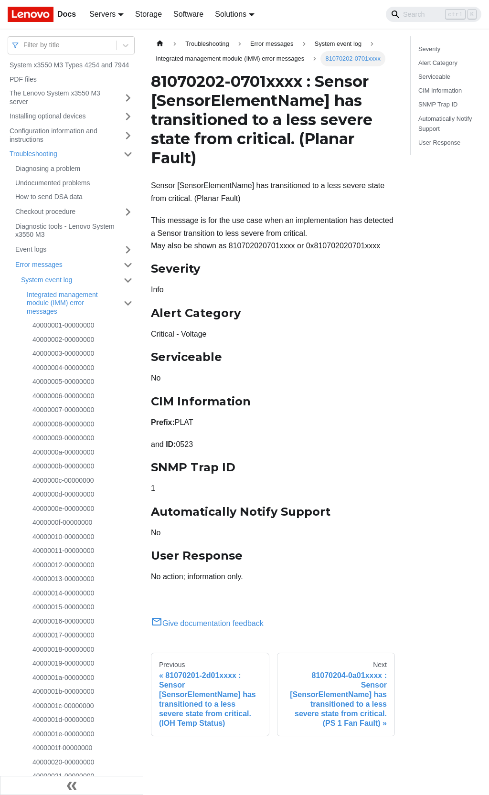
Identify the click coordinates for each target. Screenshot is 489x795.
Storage (148, 14)
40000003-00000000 (63, 353)
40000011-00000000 (63, 550)
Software (188, 14)
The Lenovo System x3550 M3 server (55, 97)
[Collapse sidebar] (71, 785)
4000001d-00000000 (63, 719)
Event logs (30, 249)
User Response (439, 142)
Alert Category (437, 62)
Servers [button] (102, 14)
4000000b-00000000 (63, 466)
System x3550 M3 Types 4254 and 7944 (69, 65)
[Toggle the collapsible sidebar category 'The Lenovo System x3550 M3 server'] (127, 97)
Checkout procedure (45, 211)
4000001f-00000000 (62, 748)
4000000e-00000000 (63, 508)
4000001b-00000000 (63, 691)
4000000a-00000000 (63, 452)
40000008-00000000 (63, 424)
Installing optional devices (48, 116)
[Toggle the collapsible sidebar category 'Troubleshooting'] (127, 154)
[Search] (433, 14)
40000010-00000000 (63, 537)
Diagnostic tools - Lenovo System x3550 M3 (65, 231)
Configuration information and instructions (53, 135)
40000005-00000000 (63, 381)
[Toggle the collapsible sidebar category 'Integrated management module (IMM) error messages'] (127, 303)
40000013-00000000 (63, 579)
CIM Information (440, 90)
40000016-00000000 (63, 621)
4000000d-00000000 (63, 494)
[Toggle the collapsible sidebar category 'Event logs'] (127, 249)
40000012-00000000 (63, 565)
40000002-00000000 (63, 339)
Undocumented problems (52, 183)
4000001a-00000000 (63, 677)
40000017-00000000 (63, 635)
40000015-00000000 (63, 607)
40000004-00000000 (63, 367)
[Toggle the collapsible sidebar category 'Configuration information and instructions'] (127, 135)
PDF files (23, 79)
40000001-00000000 (63, 325)
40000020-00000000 (63, 762)
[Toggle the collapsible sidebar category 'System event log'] (127, 280)
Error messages (39, 264)
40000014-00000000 (63, 593)
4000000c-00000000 (63, 480)
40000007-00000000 (63, 409)
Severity (429, 49)
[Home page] (160, 43)
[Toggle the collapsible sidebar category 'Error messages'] (127, 265)
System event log (46, 280)
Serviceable (434, 76)
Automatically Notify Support (445, 123)
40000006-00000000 (63, 396)
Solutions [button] (230, 14)
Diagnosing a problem (47, 168)
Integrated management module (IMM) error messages (62, 303)
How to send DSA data (49, 197)
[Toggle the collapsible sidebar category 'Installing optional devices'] (127, 116)
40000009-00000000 (63, 438)
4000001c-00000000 (63, 706)
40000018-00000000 (63, 649)
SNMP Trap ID (437, 104)
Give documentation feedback (207, 623)
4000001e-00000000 (63, 734)
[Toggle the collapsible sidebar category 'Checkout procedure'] (127, 212)
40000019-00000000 (63, 663)
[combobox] (24, 45)
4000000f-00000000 (62, 522)
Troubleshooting (33, 154)
